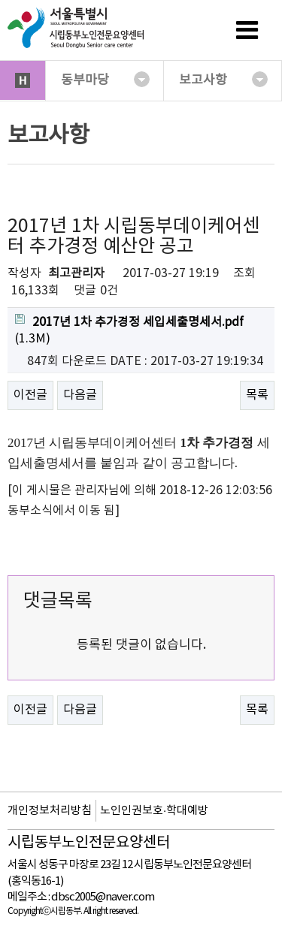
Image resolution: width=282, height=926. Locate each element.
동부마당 (105, 79)
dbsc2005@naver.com (102, 897)
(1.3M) (129, 330)
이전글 (30, 395)
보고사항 (223, 79)
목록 (257, 395)
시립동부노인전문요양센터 (89, 843)
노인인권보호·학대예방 (154, 810)
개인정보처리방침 (50, 810)
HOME (22, 80)
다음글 (80, 395)
